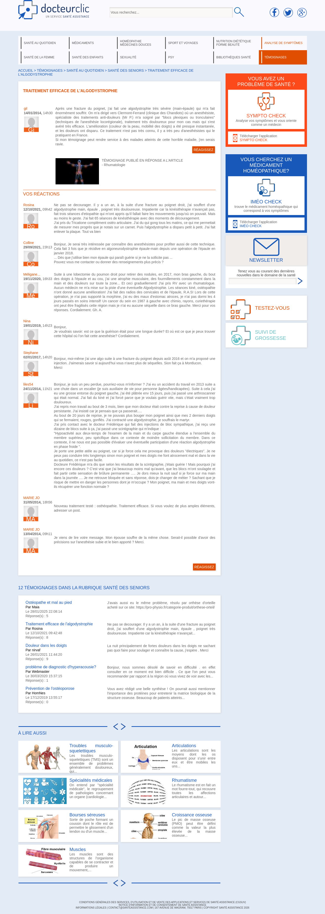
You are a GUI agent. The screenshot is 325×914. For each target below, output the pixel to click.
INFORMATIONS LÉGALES (91, 907)
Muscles (78, 849)
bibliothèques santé (233, 57)
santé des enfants (87, 57)
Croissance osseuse (192, 814)
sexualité (128, 57)
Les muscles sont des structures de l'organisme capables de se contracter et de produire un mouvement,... (68, 860)
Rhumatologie (114, 165)
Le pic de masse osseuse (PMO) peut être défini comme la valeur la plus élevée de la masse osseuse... (171, 825)
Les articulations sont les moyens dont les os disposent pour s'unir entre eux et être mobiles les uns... (171, 756)
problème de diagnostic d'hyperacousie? (61, 667)
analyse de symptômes (284, 43)
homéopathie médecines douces (135, 43)
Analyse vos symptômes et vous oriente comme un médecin (266, 109)
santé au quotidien (40, 43)
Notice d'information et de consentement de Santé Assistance (162, 905)
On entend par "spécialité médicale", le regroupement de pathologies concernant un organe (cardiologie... (68, 791)
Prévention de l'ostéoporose (50, 688)
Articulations (184, 745)
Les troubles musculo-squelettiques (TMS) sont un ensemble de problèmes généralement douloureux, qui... (68, 758)
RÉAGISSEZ (203, 150)
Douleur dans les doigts (46, 645)
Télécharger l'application (266, 138)
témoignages (276, 57)
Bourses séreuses (87, 814)
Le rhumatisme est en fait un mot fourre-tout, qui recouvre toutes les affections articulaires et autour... (171, 791)
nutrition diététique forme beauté (233, 43)
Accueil (25, 70)
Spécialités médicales (91, 780)
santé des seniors (126, 70)
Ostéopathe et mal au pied (49, 602)
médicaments (83, 43)
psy (171, 57)
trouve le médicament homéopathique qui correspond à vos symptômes (266, 196)
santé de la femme (39, 57)
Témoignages (49, 70)
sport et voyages (183, 43)
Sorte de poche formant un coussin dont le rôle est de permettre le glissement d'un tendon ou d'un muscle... (68, 825)
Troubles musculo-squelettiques (91, 748)
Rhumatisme (184, 780)
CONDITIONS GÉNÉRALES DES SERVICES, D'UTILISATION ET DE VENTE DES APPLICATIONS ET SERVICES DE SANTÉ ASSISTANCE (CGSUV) (162, 902)
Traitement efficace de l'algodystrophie (59, 624)
